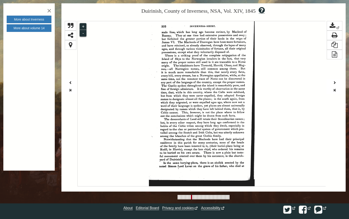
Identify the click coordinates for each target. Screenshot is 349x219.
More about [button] (29, 19)
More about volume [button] (29, 28)
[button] (334, 26)
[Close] (49, 10)
